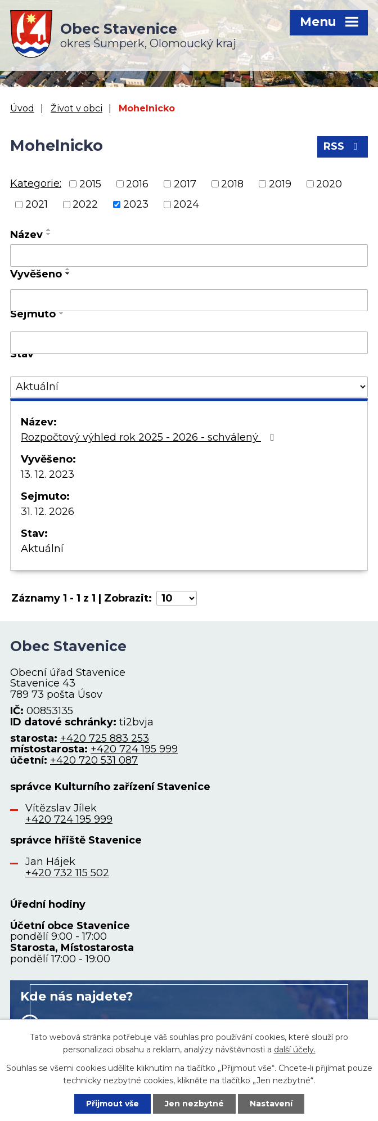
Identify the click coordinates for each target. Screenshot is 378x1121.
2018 (232, 183)
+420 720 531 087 (94, 760)
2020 (329, 183)
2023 (135, 204)
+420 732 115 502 (67, 873)
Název (26, 234)
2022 (85, 204)
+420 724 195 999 (134, 749)
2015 (90, 183)
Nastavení (271, 1103)
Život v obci (76, 108)
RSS (342, 146)
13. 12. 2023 (47, 474)
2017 (185, 183)
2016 (137, 183)
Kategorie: (35, 183)
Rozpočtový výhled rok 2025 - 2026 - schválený (150, 437)
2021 (36, 204)
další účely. (295, 1049)
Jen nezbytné (194, 1103)
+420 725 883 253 (104, 738)
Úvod (22, 108)
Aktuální (42, 548)
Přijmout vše (112, 1103)
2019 (280, 183)
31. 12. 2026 (47, 511)
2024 (186, 204)
